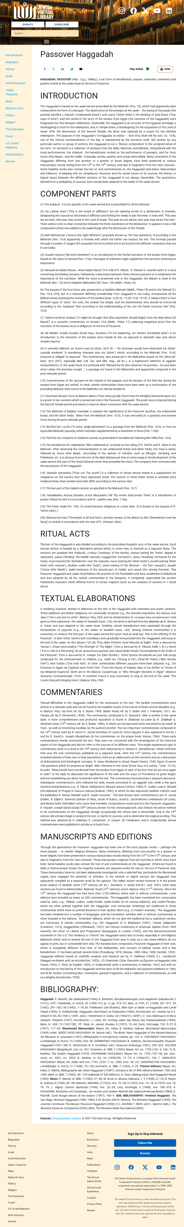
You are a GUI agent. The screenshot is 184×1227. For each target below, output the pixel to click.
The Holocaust (15, 129)
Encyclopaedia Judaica (66, 1118)
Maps (9, 101)
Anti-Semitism (14, 55)
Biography (12, 62)
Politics (10, 115)
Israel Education (16, 83)
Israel (9, 76)
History (10, 69)
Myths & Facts (14, 108)
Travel (9, 136)
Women (10, 161)
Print (165, 69)
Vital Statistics (14, 154)
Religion (10, 122)
